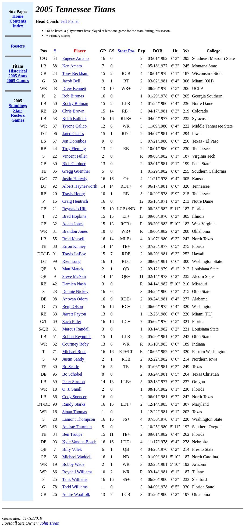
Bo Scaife (70, 366)
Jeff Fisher (70, 21)
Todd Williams (74, 487)
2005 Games (18, 80)
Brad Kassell (73, 239)
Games (18, 120)
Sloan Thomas (74, 411)
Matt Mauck (72, 269)
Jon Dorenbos (74, 141)
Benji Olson (72, 306)
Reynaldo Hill (74, 208)
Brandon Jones (75, 231)
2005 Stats (17, 76)
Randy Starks (73, 404)
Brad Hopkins (74, 216)
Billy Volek (72, 449)
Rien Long (71, 261)
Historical (18, 71)
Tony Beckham (75, 73)
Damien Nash (74, 284)
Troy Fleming (74, 148)
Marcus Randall (76, 329)
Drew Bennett (74, 88)
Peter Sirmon (73, 381)
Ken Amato (72, 66)
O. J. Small (71, 389)
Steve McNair (74, 276)
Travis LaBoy (74, 254)
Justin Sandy (73, 359)
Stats (17, 110)
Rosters (18, 115)
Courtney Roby (75, 344)
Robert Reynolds (76, 336)
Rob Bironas (73, 96)
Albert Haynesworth (79, 186)
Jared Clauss (73, 133)
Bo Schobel (72, 374)
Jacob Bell (71, 81)
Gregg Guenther (76, 171)
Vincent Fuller (74, 156)
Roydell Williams (77, 472)
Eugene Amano (75, 58)
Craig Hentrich (75, 201)
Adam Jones (72, 224)
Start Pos (126, 51)
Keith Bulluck (74, 118)
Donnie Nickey (75, 291)
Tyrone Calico (74, 126)
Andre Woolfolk (76, 494)
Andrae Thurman (76, 426)
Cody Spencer (74, 396)
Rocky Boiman (75, 103)
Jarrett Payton (74, 314)
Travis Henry (73, 193)
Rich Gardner (74, 163)
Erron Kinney (74, 246)
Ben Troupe (72, 434)
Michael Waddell (76, 457)
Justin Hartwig (74, 178)
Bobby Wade (73, 464)
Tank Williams (74, 479)
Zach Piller (71, 321)
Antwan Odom (75, 299)
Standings (18, 105)
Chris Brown (73, 111)
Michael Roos (74, 351)
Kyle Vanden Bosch (79, 442)
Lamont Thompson (78, 419)
